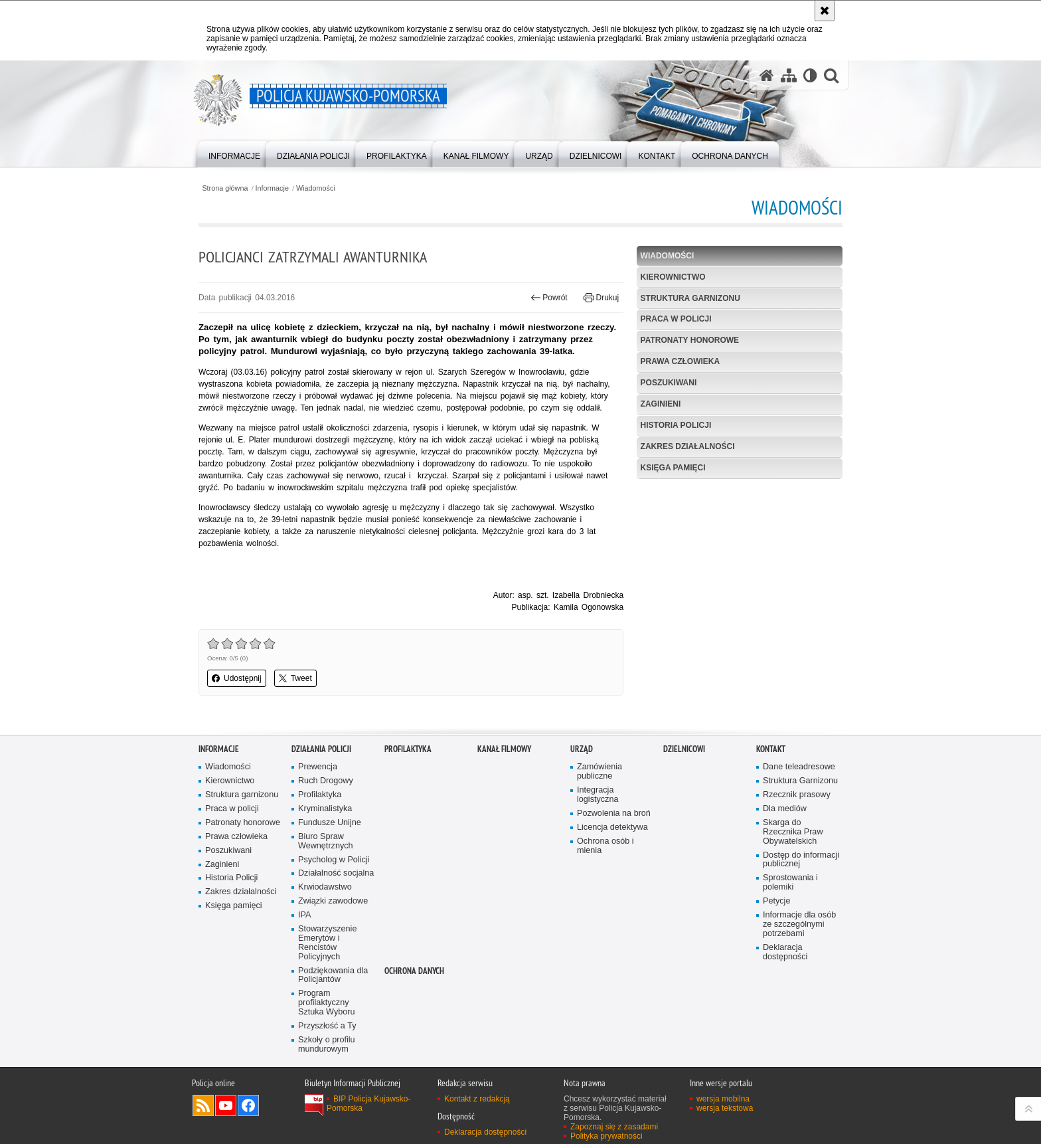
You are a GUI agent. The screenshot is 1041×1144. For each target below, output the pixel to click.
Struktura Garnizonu (800, 781)
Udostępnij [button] (237, 678)
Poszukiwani (669, 382)
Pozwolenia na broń (614, 813)
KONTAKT (770, 749)
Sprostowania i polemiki (790, 883)
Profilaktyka (319, 795)
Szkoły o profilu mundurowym (326, 1045)
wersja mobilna (723, 1098)
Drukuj (601, 297)
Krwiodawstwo (325, 887)
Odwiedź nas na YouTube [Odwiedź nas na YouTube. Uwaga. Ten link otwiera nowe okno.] (225, 1105)
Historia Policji (676, 425)
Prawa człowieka (680, 361)
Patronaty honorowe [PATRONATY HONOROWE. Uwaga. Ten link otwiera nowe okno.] (690, 340)
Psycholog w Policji (333, 860)
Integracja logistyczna (597, 795)
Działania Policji (321, 749)
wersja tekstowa (724, 1108)
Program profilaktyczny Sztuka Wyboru (326, 1002)
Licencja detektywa (612, 827)
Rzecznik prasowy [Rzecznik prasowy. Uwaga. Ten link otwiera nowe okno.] (797, 795)
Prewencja (317, 767)
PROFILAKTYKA (408, 749)
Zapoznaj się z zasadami (614, 1126)
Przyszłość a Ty (327, 1026)
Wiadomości (315, 188)
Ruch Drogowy (325, 781)
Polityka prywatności (606, 1136)
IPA (304, 915)
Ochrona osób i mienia (605, 846)
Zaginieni (661, 404)
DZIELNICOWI (684, 749)
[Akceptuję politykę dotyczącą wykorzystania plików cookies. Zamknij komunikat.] (825, 10)
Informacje (272, 188)
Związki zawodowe (333, 901)
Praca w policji (676, 319)
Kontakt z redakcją (477, 1098)
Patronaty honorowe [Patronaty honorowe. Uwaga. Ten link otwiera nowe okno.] (242, 822)
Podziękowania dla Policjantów (333, 976)
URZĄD (581, 749)
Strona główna (225, 188)
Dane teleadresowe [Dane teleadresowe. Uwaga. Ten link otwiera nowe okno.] (799, 767)
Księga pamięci (673, 467)
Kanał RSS (203, 1105)
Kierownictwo (673, 277)
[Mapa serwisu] (789, 75)
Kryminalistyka (325, 809)
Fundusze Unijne (329, 822)
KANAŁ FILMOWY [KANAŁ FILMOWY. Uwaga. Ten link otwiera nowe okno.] (504, 749)
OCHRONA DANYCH (414, 971)
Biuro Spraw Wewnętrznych (325, 841)
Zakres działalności (688, 446)
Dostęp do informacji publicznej (801, 860)
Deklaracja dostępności (785, 952)
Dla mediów (785, 809)
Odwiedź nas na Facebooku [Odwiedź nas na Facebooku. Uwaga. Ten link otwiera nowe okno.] (248, 1105)
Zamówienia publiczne (599, 772)
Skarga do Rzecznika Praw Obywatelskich (793, 832)
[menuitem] (234, 153)
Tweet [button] (295, 678)
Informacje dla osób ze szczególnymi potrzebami (799, 924)
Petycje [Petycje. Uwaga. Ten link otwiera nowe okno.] (776, 901)
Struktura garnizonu (690, 298)
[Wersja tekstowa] (810, 75)
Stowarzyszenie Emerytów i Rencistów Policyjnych (327, 943)
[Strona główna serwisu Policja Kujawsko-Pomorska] (767, 75)
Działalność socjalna (336, 873)
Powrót (549, 297)
